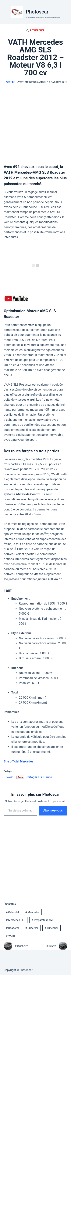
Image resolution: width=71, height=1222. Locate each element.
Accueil (10, 82)
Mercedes (32, 912)
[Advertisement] (35, 122)
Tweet (9, 776)
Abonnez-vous (53, 810)
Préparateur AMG (43, 920)
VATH (10, 935)
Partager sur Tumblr (39, 776)
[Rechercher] (35, 30)
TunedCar (51, 928)
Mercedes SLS (15, 920)
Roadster (12, 928)
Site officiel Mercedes (19, 761)
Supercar (31, 928)
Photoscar (37, 12)
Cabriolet (12, 912)
